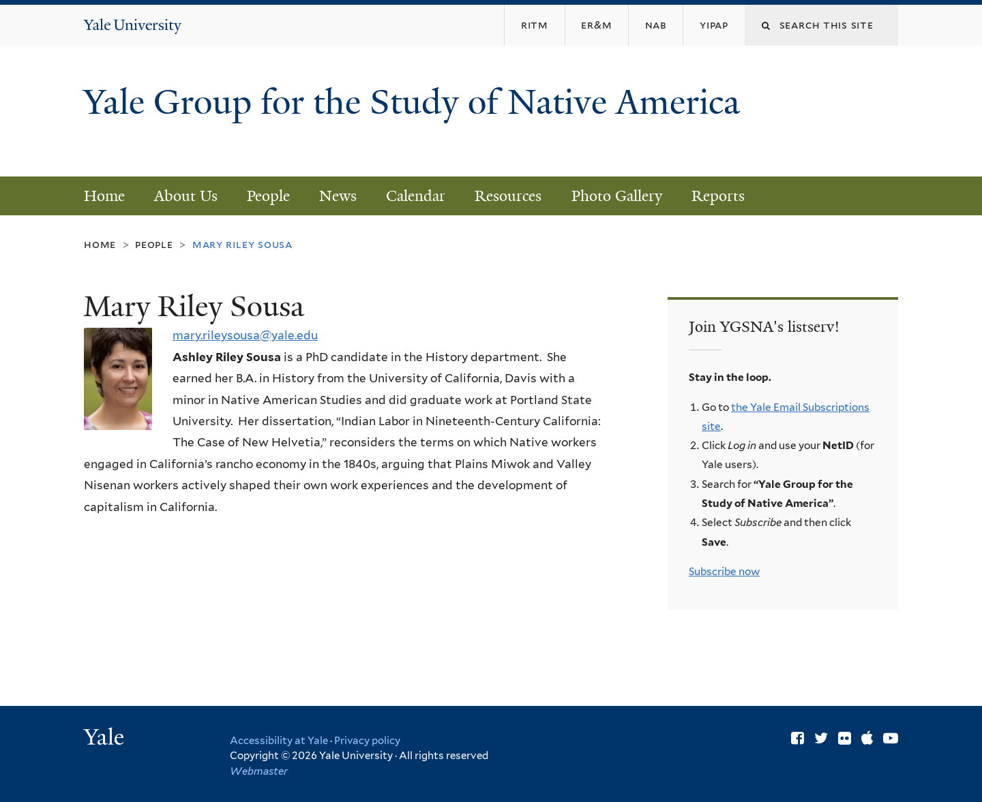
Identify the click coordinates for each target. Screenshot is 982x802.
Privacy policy (367, 741)
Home (104, 196)
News (338, 196)
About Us (186, 196)
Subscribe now (724, 571)
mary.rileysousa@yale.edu (245, 335)
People (268, 196)
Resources (508, 196)
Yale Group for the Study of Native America (411, 123)
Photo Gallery (616, 196)
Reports (718, 196)
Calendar (415, 196)
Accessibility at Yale (279, 741)
